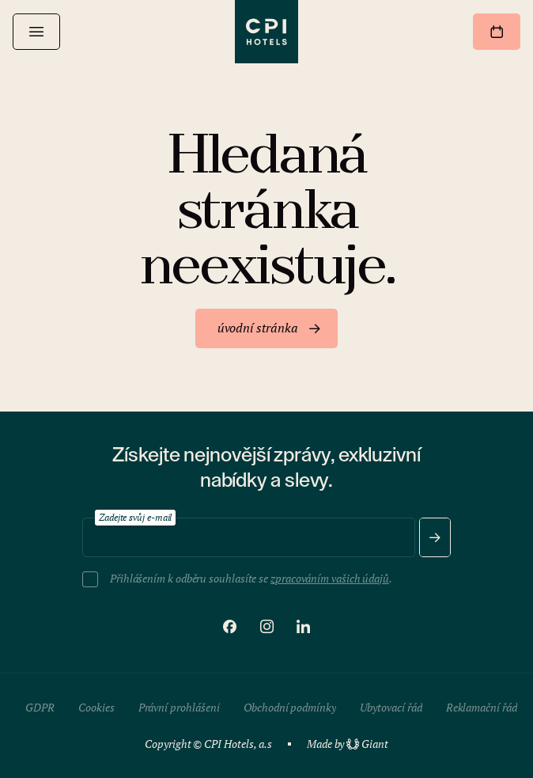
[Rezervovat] (496, 31)
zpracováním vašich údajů (329, 578)
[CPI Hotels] (266, 31)
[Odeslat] (435, 537)
